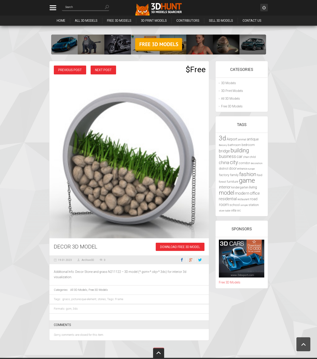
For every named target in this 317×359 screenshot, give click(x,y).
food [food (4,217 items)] (259, 175)
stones (102, 299)
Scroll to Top (303, 344)
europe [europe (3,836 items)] (251, 168)
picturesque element (83, 299)
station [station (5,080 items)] (254, 205)
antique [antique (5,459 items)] (253, 139)
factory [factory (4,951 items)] (224, 175)
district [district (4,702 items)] (223, 168)
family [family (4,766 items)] (234, 175)
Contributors (187, 20)
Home (61, 20)
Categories (52, 7)
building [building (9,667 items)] (240, 150)
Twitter (200, 259)
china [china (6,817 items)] (224, 162)
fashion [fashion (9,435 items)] (247, 174)
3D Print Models (154, 20)
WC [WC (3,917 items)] (239, 210)
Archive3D (88, 260)
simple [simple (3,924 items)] (244, 205)
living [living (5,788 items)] (253, 187)
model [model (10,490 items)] (226, 192)
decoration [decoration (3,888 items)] (257, 163)
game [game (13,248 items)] (247, 180)
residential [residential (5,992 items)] (228, 198)
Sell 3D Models (221, 20)
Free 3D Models (119, 20)
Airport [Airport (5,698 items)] (232, 139)
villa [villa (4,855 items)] (233, 210)
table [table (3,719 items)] (227, 210)
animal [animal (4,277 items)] (242, 139)
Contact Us (252, 20)
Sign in (264, 7)
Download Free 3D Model (180, 247)
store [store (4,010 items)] (221, 210)
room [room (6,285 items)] (224, 204)
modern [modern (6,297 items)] (242, 193)
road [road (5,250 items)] (253, 199)
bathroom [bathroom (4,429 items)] (234, 145)
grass (66, 299)
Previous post (70, 70)
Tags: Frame (115, 299)
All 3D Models (86, 20)
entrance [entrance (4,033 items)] (242, 168)
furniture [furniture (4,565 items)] (232, 181)
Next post (103, 70)
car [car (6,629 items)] (240, 156)
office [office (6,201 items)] (255, 193)
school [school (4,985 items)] (234, 205)
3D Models (228, 83)
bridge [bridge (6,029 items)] (224, 151)
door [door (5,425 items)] (233, 168)
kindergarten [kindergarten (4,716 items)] (240, 187)
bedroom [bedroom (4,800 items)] (248, 145)
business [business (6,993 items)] (227, 156)
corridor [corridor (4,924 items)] (244, 163)
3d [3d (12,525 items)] (222, 138)
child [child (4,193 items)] (253, 157)
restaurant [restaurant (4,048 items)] (243, 199)
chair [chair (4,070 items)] (246, 157)
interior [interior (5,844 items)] (225, 187)
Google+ (191, 259)
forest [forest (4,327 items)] (222, 181)
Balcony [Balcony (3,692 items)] (223, 145)
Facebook (181, 259)
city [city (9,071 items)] (234, 162)
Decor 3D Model (75, 247)
